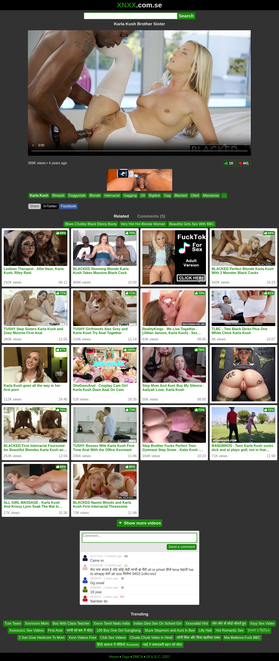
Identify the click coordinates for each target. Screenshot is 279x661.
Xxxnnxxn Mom (37, 623)
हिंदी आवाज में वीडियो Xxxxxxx (118, 644)
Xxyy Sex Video (262, 623)
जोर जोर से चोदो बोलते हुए (229, 623)
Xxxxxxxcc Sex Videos (26, 630)
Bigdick (154, 195)
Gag (167, 195)
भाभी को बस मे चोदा (79, 630)
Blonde (95, 195)
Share (34, 206)
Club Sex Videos (113, 637)
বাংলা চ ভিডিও (259, 630)
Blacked (181, 195)
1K (229, 163)
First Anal (55, 630)
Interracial (111, 195)
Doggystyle (77, 195)
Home (114, 657)
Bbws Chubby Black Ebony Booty (91, 224)
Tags (126, 657)
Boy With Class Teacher (71, 623)
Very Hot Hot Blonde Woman (143, 224)
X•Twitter (50, 206)
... (224, 195)
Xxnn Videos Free (82, 637)
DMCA (138, 657)
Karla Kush (39, 195)
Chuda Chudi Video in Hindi (151, 637)
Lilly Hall (205, 630)
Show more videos (139, 523)
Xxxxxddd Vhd (196, 623)
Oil (143, 195)
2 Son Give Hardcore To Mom (42, 637)
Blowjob (58, 195)
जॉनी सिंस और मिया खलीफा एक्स (198, 637)
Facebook (68, 206)
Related (121, 216)
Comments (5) (151, 216)
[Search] (130, 15)
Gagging (130, 195)
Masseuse (211, 195)
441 (243, 163)
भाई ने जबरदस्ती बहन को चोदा (162, 644)
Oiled (195, 195)
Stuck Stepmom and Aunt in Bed (170, 630)
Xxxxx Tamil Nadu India (112, 623)
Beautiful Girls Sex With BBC (191, 224)
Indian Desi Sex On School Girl (158, 623)
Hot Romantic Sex (230, 630)
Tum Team (13, 623)
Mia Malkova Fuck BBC (242, 637)
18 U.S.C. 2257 (158, 657)
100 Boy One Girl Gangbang (119, 630)
